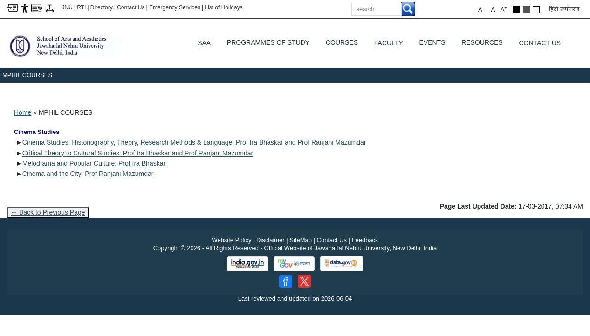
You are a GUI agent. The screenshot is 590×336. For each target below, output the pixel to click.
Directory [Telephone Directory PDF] (101, 7)
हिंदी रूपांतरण (564, 9)
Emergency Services (174, 7)
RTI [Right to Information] (81, 7)
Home (22, 112)
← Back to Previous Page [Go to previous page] (48, 212)
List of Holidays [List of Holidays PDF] (223, 7)
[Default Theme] (536, 9)
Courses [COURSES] (342, 45)
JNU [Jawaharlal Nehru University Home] (67, 7)
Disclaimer (270, 240)
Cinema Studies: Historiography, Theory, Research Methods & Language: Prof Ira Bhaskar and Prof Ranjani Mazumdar (194, 142)
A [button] (504, 9)
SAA (204, 43)
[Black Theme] (516, 9)
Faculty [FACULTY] (388, 43)
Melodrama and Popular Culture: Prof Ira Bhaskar (94, 163)
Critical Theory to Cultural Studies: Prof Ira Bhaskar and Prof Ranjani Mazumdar (137, 153)
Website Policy (231, 240)
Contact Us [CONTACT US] (540, 43)
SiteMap (300, 240)
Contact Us (130, 7)
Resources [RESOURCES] (482, 45)
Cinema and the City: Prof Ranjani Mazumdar (88, 173)
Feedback (365, 240)
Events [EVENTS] (432, 45)
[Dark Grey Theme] (526, 9)
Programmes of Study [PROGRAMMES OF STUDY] (268, 45)
